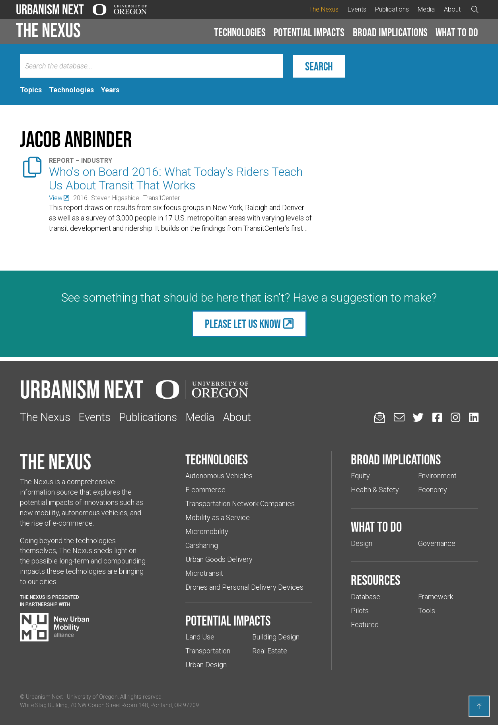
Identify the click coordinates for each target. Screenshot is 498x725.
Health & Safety (375, 489)
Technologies (240, 32)
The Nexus (323, 9)
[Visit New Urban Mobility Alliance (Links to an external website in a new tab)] (54, 627)
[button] (240, 32)
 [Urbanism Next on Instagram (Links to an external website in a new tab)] (455, 417)
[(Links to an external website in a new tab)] (59, 198)
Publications (392, 9)
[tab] (31, 90)
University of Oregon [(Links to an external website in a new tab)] (92, 697)
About (452, 9)
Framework (435, 596)
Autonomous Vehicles (219, 476)
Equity (360, 476)
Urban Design (206, 665)
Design (361, 543)
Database (365, 596)
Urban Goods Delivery (219, 559)
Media (426, 9)
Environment (437, 476)
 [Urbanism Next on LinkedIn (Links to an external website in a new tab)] (474, 417)
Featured (365, 624)
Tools (426, 610)
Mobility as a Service (217, 517)
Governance (436, 543)
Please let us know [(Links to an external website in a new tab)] (243, 323)
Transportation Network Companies (240, 503)
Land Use (199, 637)
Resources (375, 580)
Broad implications (390, 32)
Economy (432, 489)
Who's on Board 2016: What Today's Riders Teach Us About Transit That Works (176, 178)
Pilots (360, 610)
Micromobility (206, 531)
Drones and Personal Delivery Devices (244, 587)
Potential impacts (309, 32)
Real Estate (269, 651)
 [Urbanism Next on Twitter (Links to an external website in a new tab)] (418, 417)
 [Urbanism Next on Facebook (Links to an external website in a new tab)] (437, 417)
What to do (457, 32)
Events (357, 9)
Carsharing (201, 545)
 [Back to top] (479, 705)
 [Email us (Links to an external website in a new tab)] (399, 417)
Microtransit (204, 573)
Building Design (276, 637)
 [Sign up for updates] (379, 417)
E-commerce (205, 489)
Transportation (207, 651)
